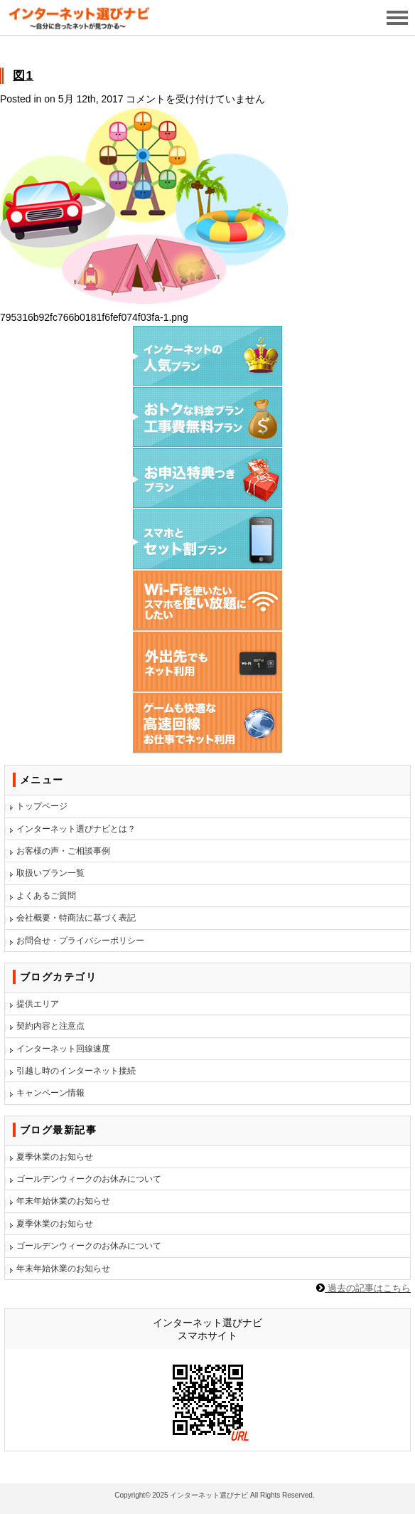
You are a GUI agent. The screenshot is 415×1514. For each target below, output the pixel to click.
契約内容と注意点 (50, 1026)
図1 (23, 76)
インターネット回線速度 (63, 1049)
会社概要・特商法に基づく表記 (76, 918)
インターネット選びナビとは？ (76, 829)
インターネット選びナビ (209, 1495)
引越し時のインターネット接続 (76, 1071)
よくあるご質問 (46, 896)
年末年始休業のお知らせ (63, 1201)
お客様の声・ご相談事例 (63, 851)
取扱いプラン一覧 (50, 873)
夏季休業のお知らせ (54, 1157)
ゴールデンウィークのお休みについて (88, 1179)
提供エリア (37, 1004)
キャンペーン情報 (50, 1093)
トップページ (42, 806)
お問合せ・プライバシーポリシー (80, 941)
